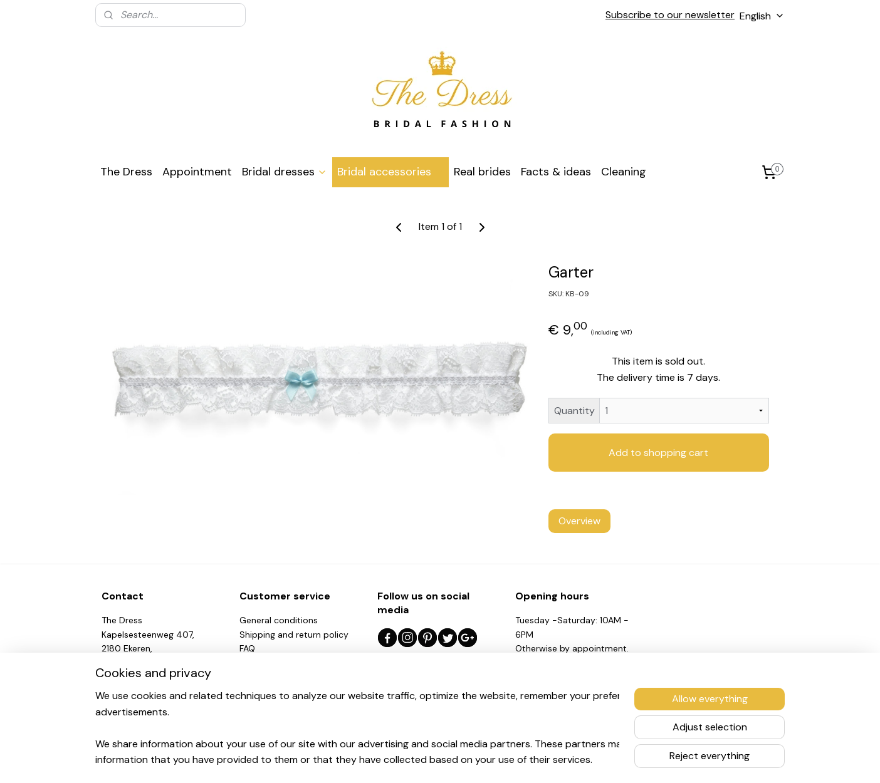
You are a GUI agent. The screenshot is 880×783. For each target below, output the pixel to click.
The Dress (126, 171)
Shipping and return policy (293, 634)
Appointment (197, 171)
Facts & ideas (556, 171)
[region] (357, 727)
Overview (579, 520)
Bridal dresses (284, 171)
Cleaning (623, 171)
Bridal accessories (390, 171)
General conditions (278, 620)
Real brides (482, 171)
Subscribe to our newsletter (670, 14)
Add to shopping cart (658, 452)
